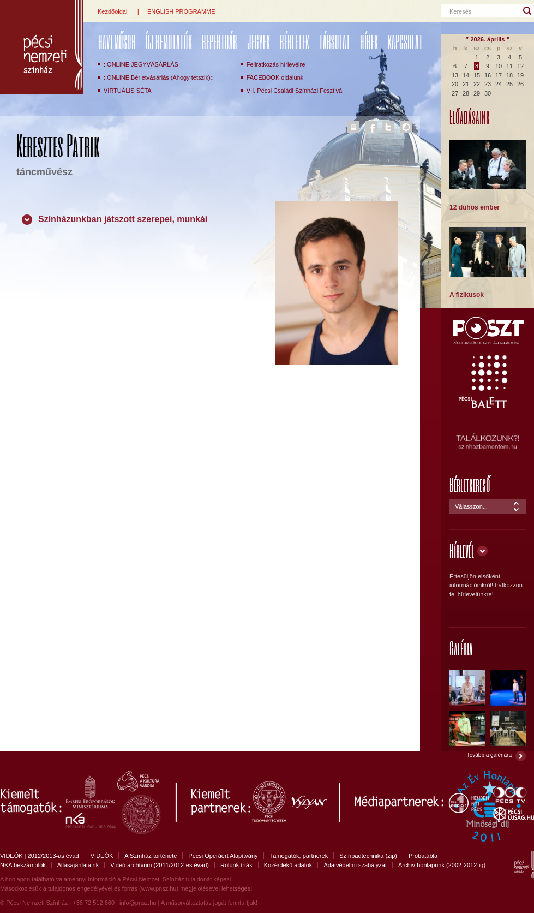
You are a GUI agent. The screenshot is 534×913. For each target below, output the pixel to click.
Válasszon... (471, 506)
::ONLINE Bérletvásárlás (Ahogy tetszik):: (159, 77)
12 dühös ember (474, 207)
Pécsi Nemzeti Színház (41, 47)
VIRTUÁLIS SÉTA (128, 90)
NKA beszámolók (23, 865)
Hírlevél (461, 550)
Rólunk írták (236, 865)
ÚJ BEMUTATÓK (169, 41)
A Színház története (150, 855)
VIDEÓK (102, 855)
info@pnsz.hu (137, 902)
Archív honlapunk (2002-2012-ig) (441, 865)
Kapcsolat (405, 41)
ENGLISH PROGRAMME (181, 11)
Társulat (334, 41)
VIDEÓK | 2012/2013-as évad (39, 855)
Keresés (460, 11)
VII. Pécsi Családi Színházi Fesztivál (295, 90)
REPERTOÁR (219, 41)
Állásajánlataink (78, 865)
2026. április (488, 39)
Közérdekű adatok (288, 865)
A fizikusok (466, 295)
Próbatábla (423, 855)
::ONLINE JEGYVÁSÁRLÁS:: (143, 64)
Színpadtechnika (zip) (368, 855)
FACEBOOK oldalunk (275, 77)
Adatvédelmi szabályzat (355, 865)
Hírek (369, 41)
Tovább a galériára (489, 755)
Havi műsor (117, 41)
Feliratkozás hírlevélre (276, 64)
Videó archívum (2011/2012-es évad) (159, 865)
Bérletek (294, 41)
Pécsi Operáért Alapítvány (222, 855)
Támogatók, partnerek (298, 855)
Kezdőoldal (112, 11)
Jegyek (258, 41)
